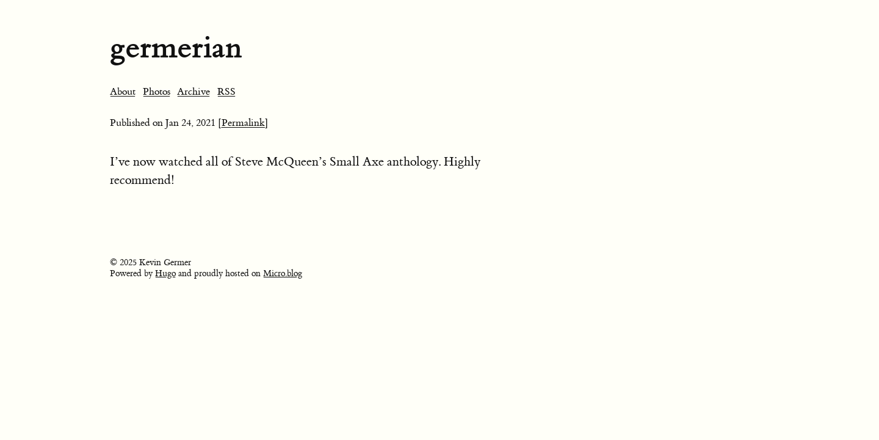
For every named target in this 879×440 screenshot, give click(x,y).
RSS (226, 92)
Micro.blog (282, 273)
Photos (156, 92)
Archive (193, 92)
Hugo (165, 273)
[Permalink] (243, 123)
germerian (176, 47)
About (123, 92)
